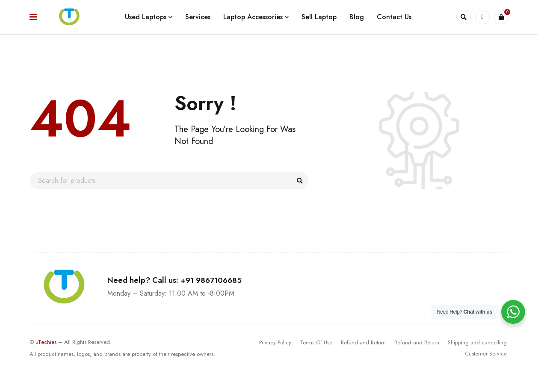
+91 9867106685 (211, 280)
